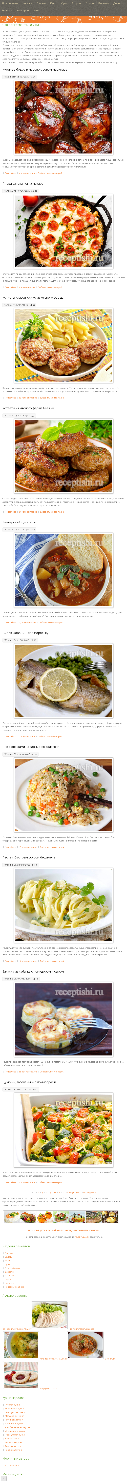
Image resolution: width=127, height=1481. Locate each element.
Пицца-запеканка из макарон (23, 183)
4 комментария (27, 287)
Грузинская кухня (14, 1420)
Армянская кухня (14, 1423)
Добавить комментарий (50, 173)
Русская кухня (12, 1405)
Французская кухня (15, 1435)
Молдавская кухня (14, 1416)
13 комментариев (28, 847)
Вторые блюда (12, 1268)
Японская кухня (13, 1446)
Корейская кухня (13, 1450)
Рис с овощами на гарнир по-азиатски (30, 746)
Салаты (41, 3)
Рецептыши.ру (81, 1237)
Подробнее (10, 173)
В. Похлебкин (12, 1465)
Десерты (118, 3)
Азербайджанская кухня (17, 1427)
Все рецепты (10, 3)
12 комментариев (28, 398)
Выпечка (103, 3)
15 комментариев (28, 512)
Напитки (7, 10)
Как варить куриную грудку (35, 1329)
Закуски (27, 3)
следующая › (73, 1192)
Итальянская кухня (15, 1431)
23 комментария (27, 622)
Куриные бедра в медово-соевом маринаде (34, 69)
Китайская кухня (13, 1442)
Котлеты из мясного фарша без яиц (28, 408)
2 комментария (27, 173)
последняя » (89, 1192)
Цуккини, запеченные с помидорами (29, 1082)
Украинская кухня (14, 1408)
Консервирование (28, 10)
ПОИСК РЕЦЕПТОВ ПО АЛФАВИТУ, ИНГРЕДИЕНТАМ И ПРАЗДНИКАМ (63, 1230)
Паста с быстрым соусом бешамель (28, 857)
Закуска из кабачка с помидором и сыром (33, 971)
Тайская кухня (12, 1438)
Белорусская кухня (15, 1412)
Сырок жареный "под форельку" (25, 633)
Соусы (90, 3)
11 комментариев (28, 1071)
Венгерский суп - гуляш (19, 522)
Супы (64, 3)
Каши (53, 3)
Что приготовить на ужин (72, 1359)
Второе (76, 3)
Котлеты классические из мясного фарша (33, 297)
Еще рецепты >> (48, 1388)
